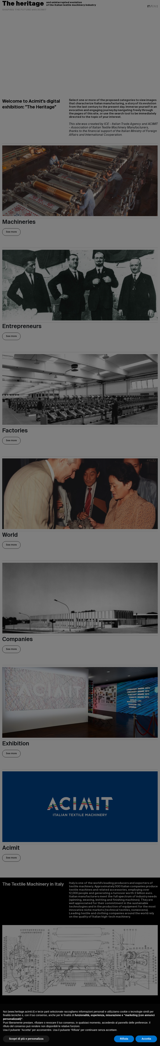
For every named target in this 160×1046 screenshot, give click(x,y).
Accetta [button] (146, 1038)
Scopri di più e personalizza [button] (26, 1038)
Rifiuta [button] (124, 1038)
